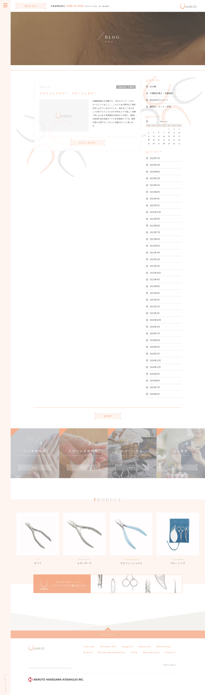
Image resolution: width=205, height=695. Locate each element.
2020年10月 (155, 319)
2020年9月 (155, 326)
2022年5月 (155, 245)
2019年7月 (155, 387)
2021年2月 (155, 306)
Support (127, 653)
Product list (108, 653)
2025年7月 (155, 158)
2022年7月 (155, 232)
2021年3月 (155, 299)
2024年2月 (155, 178)
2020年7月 (155, 333)
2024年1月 (155, 185)
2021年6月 (155, 293)
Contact (170, 658)
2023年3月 (155, 198)
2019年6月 (155, 394)
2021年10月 (155, 272)
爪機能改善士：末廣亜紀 (161, 93)
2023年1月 (155, 205)
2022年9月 (155, 218)
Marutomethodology (112, 658)
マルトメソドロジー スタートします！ (68, 100)
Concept (89, 653)
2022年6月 (155, 239)
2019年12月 (155, 360)
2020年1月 (155, 353)
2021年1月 (155, 313)
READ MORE (87, 149)
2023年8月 (155, 191)
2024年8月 (155, 171)
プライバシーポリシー (169, 671)
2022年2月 (155, 259)
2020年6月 (155, 340)
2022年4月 (155, 252)
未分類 (153, 86)
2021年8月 (155, 286)
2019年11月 (155, 367)
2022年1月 (155, 266)
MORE (108, 416)
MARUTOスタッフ (159, 100)
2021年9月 (155, 279)
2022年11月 (155, 212)
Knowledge (163, 653)
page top (107, 641)
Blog (134, 658)
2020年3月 (155, 346)
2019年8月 (155, 380)
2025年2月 (155, 164)
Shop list (30, 5)
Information (151, 658)
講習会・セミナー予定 (160, 106)
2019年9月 (155, 373)
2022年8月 (155, 225)
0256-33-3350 (75, 5)
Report (88, 658)
